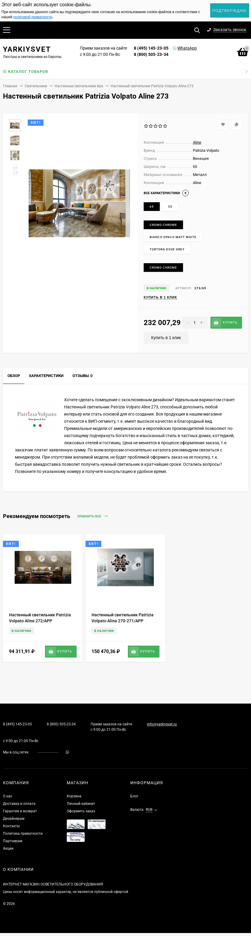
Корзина (74, 796)
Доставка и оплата (19, 804)
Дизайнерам (13, 818)
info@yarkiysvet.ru (162, 724)
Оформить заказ (81, 811)
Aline (197, 142)
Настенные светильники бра (79, 86)
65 (152, 206)
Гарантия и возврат (20, 811)
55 (170, 206)
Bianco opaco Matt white (173, 237)
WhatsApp (179, 48)
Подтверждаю (230, 10)
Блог (134, 796)
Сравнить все (92, 516)
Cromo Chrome (163, 224)
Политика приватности (23, 833)
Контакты (11, 826)
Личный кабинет (81, 804)
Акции (8, 848)
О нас (7, 796)
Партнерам (12, 841)
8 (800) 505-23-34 (151, 54)
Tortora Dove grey (167, 249)
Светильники (36, 86)
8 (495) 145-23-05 (151, 48)
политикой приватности (32, 17)
